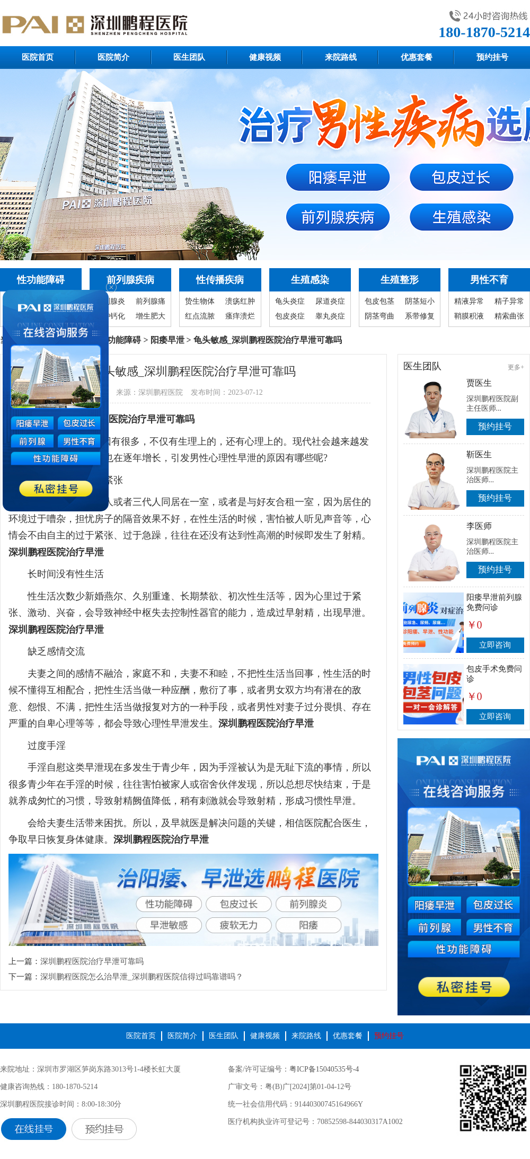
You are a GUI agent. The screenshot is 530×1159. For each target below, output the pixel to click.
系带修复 (420, 316)
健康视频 (265, 57)
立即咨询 (495, 645)
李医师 (479, 525)
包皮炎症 (290, 316)
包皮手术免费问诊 (494, 674)
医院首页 (38, 57)
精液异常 (469, 301)
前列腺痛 (150, 301)
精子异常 (509, 301)
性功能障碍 (41, 280)
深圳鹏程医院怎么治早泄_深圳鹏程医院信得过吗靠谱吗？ (141, 976)
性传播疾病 (220, 280)
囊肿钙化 (110, 316)
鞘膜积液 (469, 316)
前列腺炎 (110, 301)
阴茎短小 (420, 301)
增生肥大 (150, 316)
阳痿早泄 (167, 339)
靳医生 (479, 454)
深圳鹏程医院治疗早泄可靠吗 (92, 961)
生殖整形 (400, 280)
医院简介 (113, 57)
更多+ (516, 367)
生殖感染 (310, 280)
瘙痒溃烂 (240, 316)
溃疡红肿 (240, 301)
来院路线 (341, 57)
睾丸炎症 (330, 316)
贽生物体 (200, 301)
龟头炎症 (290, 301)
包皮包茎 (379, 301)
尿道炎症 (330, 301)
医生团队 (189, 57)
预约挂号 (492, 57)
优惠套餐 (416, 57)
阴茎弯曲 (379, 316)
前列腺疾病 (130, 280)
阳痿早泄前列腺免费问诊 (494, 602)
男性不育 (489, 280)
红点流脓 (200, 316)
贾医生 (479, 382)
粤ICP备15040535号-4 (324, 1069)
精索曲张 (509, 316)
